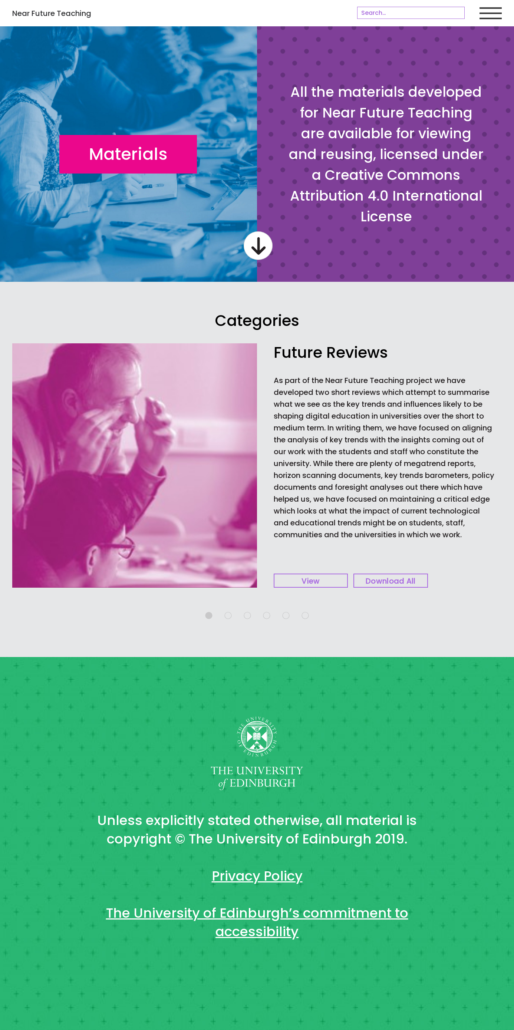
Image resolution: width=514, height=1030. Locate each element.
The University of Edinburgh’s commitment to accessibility (257, 922)
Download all (391, 581)
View (311, 581)
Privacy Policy (257, 875)
